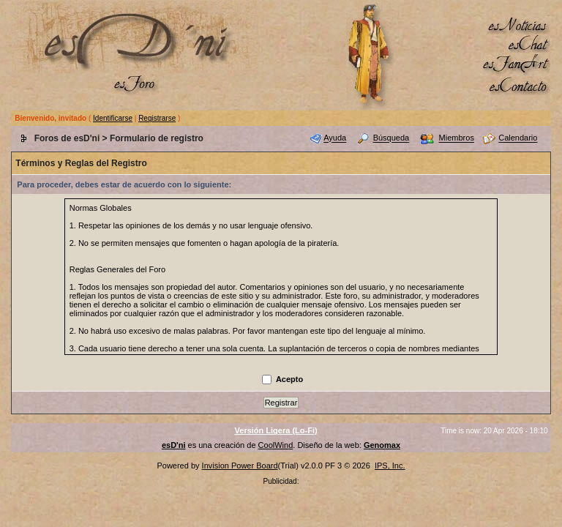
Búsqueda (391, 138)
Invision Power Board (240, 465)
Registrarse (157, 118)
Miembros (456, 138)
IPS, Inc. (390, 465)
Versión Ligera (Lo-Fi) (276, 430)
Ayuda (334, 138)
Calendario (517, 138)
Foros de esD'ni (67, 138)
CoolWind (275, 445)
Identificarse (112, 118)
